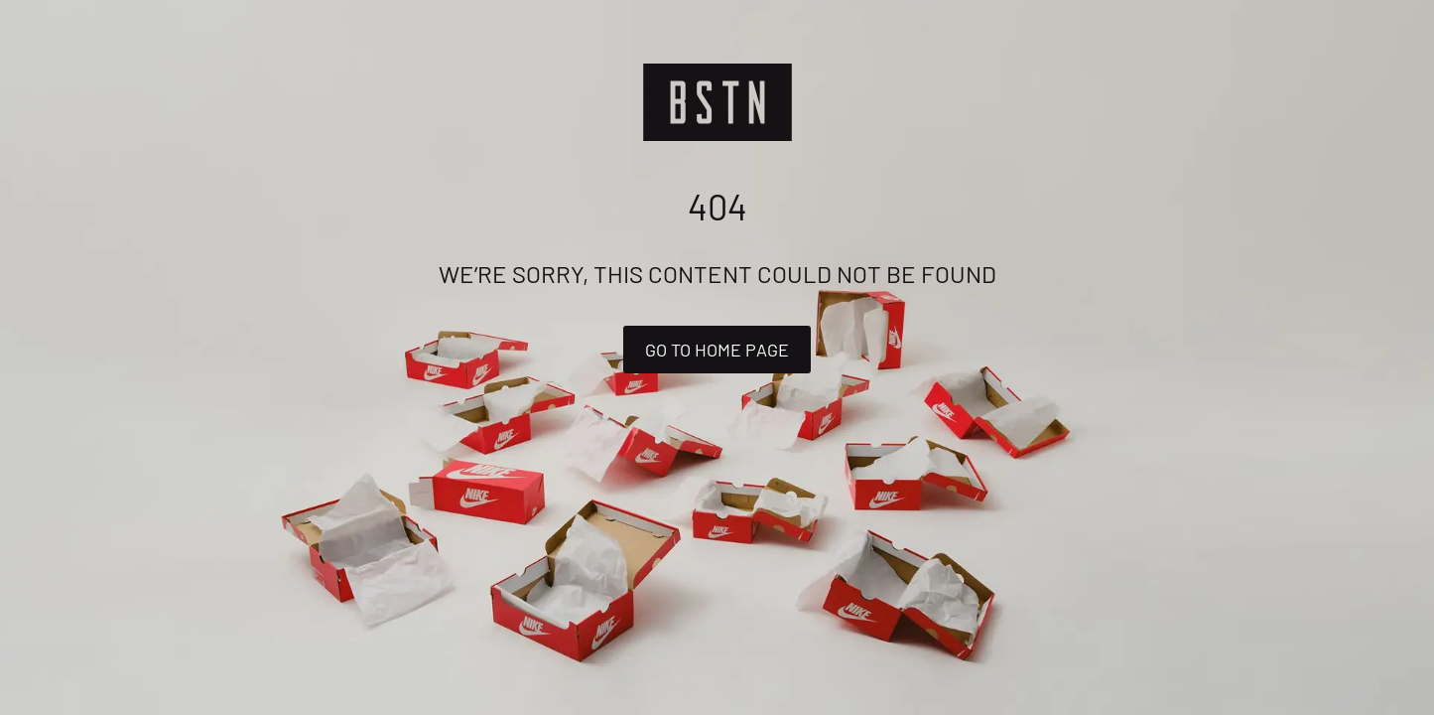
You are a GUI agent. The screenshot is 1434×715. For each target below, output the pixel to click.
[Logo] (717, 102)
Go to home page (717, 349)
